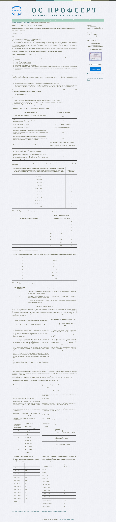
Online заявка (70, 519)
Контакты (65, 20)
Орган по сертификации (23, 22)
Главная (14, 22)
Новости (91, 20)
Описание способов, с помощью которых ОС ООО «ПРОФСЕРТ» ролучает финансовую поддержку (39, 511)
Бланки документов (78, 20)
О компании (35, 20)
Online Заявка (95, 69)
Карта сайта (62, 519)
